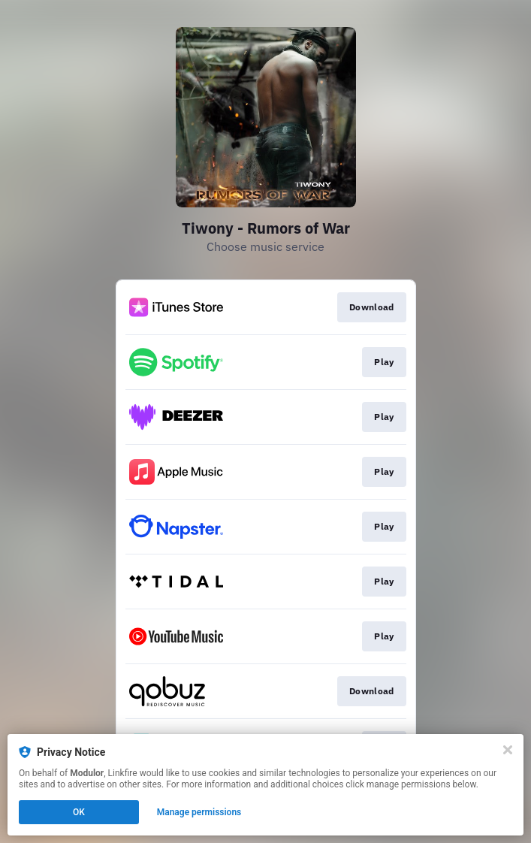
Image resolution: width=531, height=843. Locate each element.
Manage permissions (199, 812)
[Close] (508, 750)
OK (79, 812)
